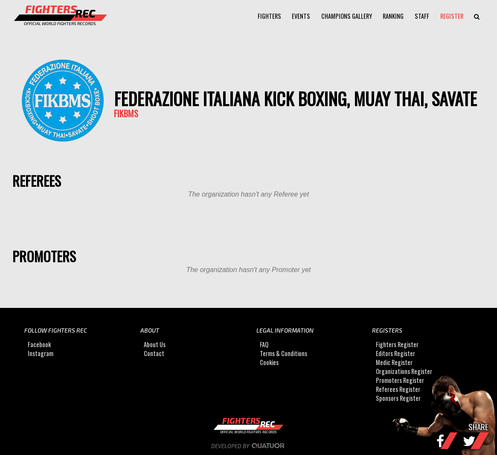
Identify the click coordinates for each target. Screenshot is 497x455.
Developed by (248, 446)
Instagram (40, 353)
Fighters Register (397, 344)
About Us (155, 344)
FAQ (264, 344)
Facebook (39, 344)
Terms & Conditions (283, 353)
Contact (154, 353)
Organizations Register (404, 371)
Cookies (269, 362)
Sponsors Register (398, 398)
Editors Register (395, 353)
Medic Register (394, 362)
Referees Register (398, 389)
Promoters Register (400, 380)
